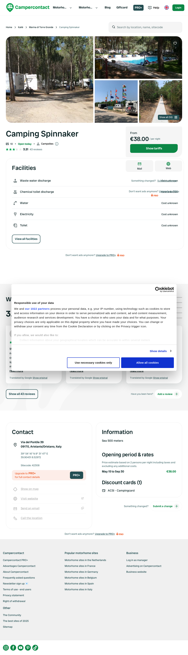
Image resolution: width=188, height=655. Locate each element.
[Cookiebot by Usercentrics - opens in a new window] (158, 289)
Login (178, 7)
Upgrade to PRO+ (106, 255)
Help (153, 8)
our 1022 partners (37, 308)
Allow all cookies (147, 362)
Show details (158, 351)
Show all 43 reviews (22, 394)
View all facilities (26, 239)
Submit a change (167, 180)
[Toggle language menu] (166, 7)
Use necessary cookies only (93, 362)
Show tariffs (154, 148)
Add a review (168, 394)
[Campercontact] (28, 7)
